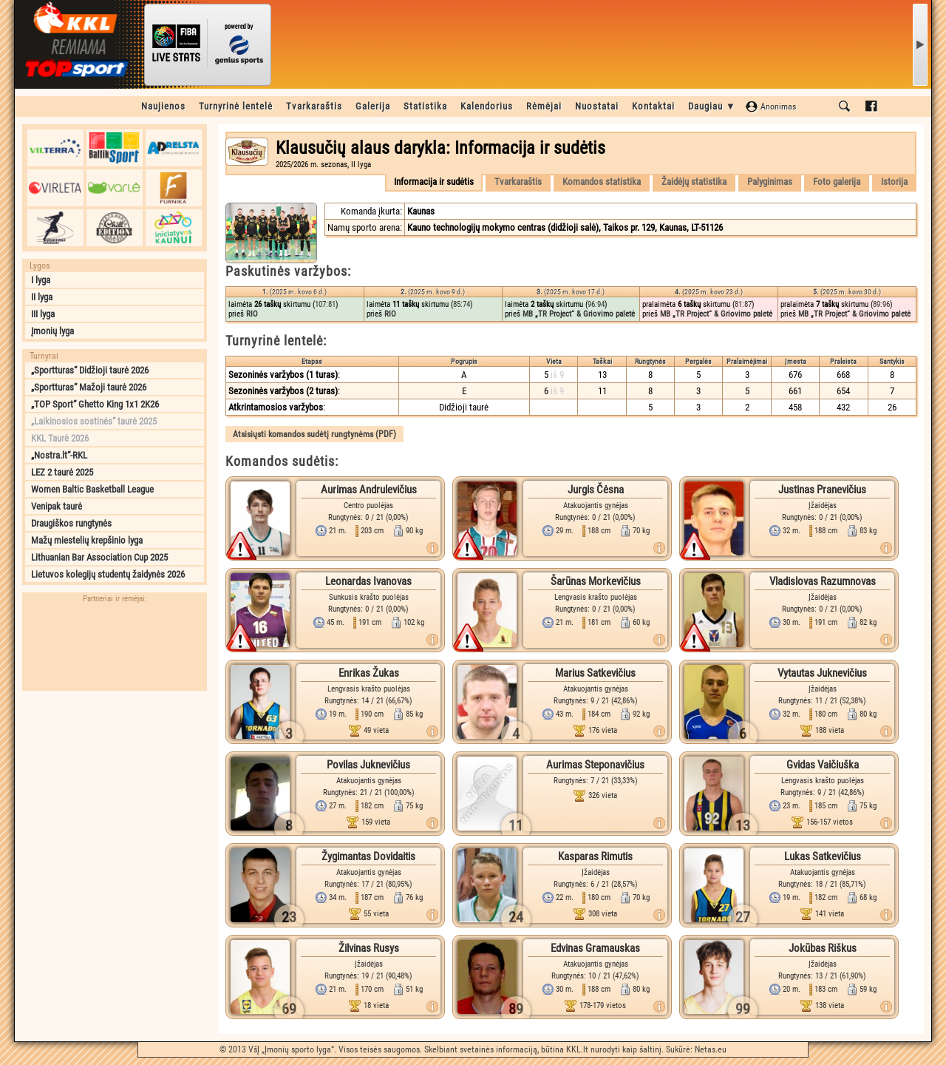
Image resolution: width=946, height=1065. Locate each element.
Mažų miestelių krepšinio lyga (87, 540)
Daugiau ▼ (712, 106)
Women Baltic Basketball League (92, 489)
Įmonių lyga (52, 331)
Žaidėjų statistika (693, 181)
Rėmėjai (544, 106)
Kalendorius (486, 106)
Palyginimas (769, 181)
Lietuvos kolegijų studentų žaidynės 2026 (108, 574)
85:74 (461, 304)
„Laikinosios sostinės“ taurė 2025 (94, 421)
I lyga (40, 279)
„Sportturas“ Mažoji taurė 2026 (88, 387)
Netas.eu (710, 1049)
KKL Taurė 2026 (60, 438)
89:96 (881, 304)
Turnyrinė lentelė (236, 106)
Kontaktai (653, 106)
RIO (252, 314)
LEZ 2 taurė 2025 (62, 472)
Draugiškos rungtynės (71, 523)
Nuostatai (597, 106)
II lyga (41, 296)
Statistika (425, 106)
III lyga (43, 314)
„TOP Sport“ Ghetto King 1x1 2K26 (95, 404)
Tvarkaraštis (314, 106)
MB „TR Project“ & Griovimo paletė (579, 314)
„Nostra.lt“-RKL (59, 455)
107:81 (325, 304)
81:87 (743, 304)
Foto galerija (836, 181)
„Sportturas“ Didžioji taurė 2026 (90, 370)
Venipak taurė (56, 506)
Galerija (372, 106)
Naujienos (163, 106)
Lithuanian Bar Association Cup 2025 (99, 557)
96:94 (596, 304)
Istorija (894, 181)
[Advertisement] (114, 790)
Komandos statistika (601, 181)
